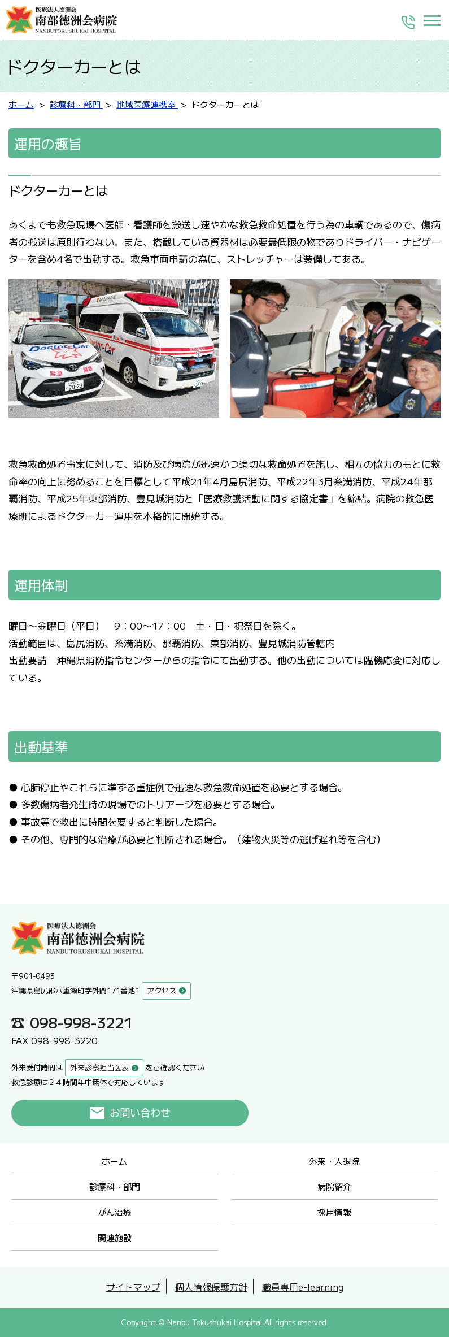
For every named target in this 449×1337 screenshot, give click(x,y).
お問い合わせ (140, 1113)
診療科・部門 (114, 1186)
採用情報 (334, 1212)
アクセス (161, 990)
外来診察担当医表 (99, 1067)
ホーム (114, 1161)
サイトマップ (133, 1286)
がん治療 (115, 1212)
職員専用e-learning (302, 1286)
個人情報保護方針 (211, 1286)
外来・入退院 (334, 1161)
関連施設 (115, 1237)
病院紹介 (334, 1186)
